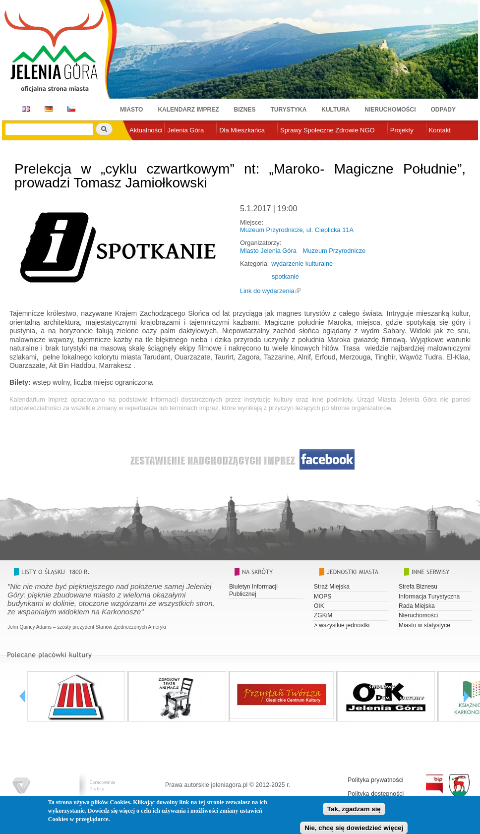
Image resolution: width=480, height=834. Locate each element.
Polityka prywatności (376, 779)
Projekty (402, 130)
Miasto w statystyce (424, 625)
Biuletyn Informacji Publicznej (253, 590)
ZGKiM (323, 615)
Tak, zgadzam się (354, 810)
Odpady (443, 109)
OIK (319, 605)
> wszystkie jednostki (341, 625)
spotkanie (285, 276)
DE (47, 109)
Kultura (335, 109)
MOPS (322, 596)
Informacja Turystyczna (429, 596)
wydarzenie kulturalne (302, 263)
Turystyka (289, 109)
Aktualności (145, 130)
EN (24, 109)
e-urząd (140, 146)
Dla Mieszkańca (242, 130)
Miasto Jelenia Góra (268, 250)
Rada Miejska (417, 605)
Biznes (245, 109)
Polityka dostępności (376, 793)
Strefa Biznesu (418, 586)
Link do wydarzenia (267, 291)
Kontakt (440, 130)
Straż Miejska (332, 586)
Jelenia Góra (185, 130)
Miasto (131, 109)
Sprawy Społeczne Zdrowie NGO (327, 130)
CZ (71, 109)
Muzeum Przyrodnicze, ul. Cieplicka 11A (297, 230)
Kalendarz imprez (188, 109)
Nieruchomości (390, 109)
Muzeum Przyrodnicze (334, 250)
